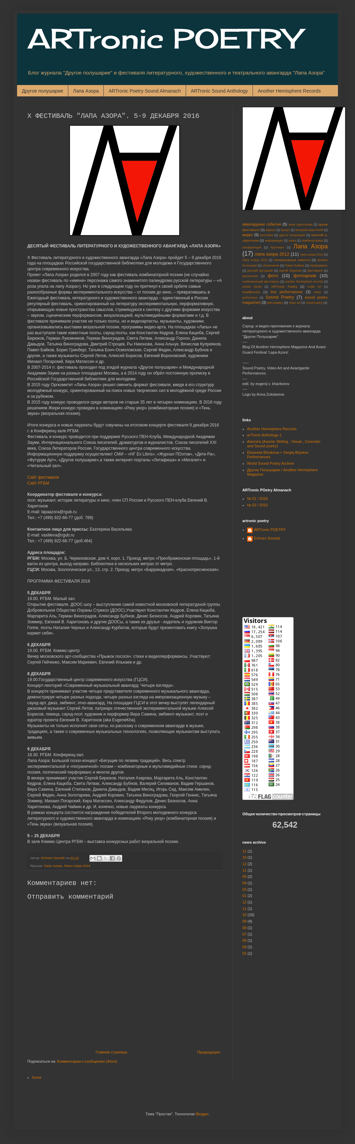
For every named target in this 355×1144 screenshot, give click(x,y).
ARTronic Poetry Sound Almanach (145, 91)
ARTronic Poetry (284, 286)
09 (244, 921)
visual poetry (314, 302)
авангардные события (261, 224)
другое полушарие (292, 235)
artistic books (252, 286)
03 (244, 889)
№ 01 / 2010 (257, 498)
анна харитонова (300, 224)
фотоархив (305, 275)
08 (244, 928)
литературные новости (292, 260)
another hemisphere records (304, 281)
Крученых (277, 247)
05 (244, 876)
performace (250, 297)
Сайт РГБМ (38, 483)
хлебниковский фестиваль (260, 281)
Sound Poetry (280, 297)
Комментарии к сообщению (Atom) (87, 1061)
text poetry (275, 302)
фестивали (315, 270)
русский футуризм (260, 270)
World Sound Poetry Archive (270, 463)
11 (244, 851)
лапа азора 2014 (311, 254)
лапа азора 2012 (272, 254)
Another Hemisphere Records (289, 91)
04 (244, 883)
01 (244, 896)
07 (244, 934)
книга (292, 240)
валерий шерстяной (309, 230)
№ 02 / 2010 (257, 505)
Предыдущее (208, 1052)
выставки (266, 235)
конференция (251, 247)
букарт (285, 230)
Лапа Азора (86, 91)
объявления (270, 265)
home (37, 1077)
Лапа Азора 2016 (77, 866)
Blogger (202, 1114)
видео (247, 235)
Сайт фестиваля (43, 477)
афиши (270, 230)
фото (273, 275)
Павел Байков (294, 265)
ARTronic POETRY (164, 38)
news (317, 292)
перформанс (319, 265)
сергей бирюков (290, 270)
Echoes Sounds (267, 538)
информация (274, 240)
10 (244, 857)
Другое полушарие (42, 91)
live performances (287, 292)
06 (244, 940)
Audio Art (314, 286)
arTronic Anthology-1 (264, 435)
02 (244, 953)
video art (294, 302)
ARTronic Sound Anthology (219, 91)
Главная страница (111, 1052)
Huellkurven (251, 292)
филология (250, 276)
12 (244, 864)
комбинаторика (312, 240)
